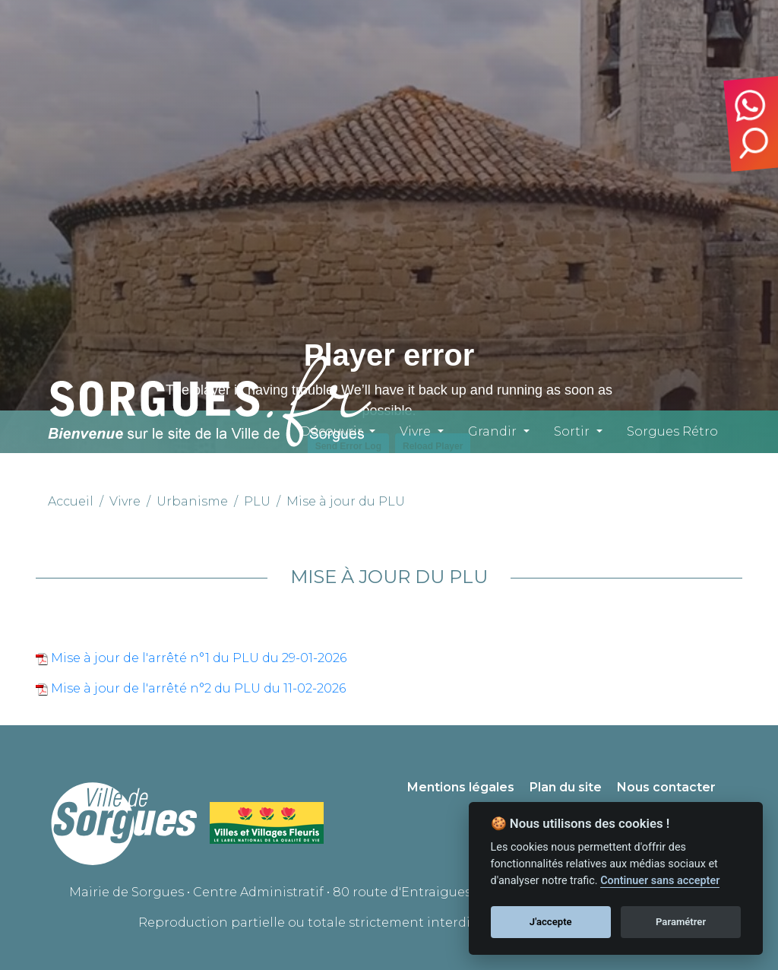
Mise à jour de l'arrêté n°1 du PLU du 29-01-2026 (197, 658)
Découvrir (331, 431)
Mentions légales (460, 787)
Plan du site (566, 787)
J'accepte (551, 921)
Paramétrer (681, 921)
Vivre (415, 431)
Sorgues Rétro (672, 431)
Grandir (492, 431)
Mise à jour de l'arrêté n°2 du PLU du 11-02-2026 (197, 688)
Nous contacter (666, 787)
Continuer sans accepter (659, 880)
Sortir (572, 431)
